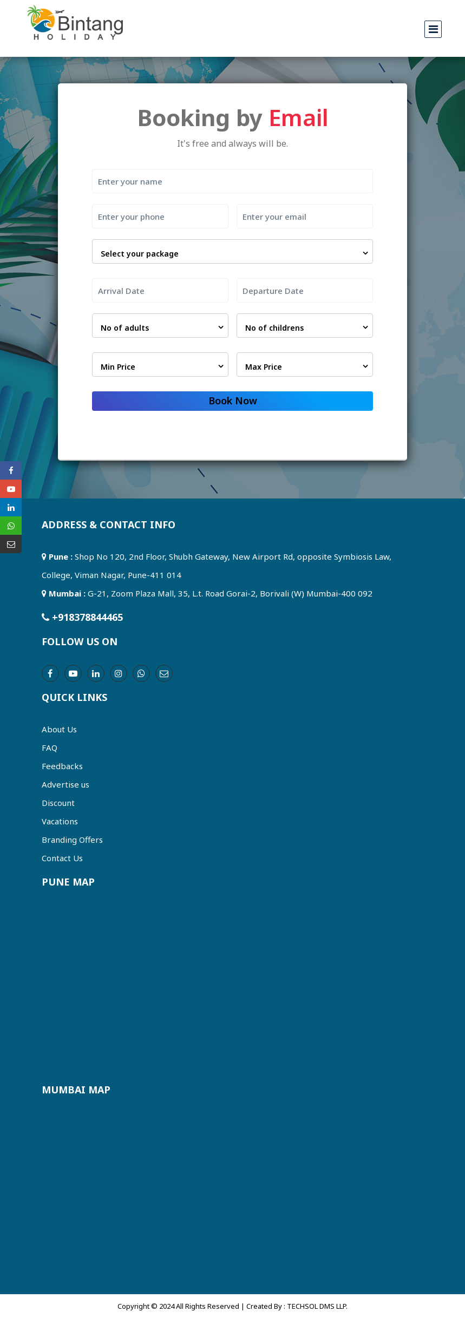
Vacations (60, 821)
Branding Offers (72, 839)
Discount (58, 802)
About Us (59, 729)
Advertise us (65, 784)
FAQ (49, 747)
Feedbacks (62, 765)
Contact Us (62, 858)
